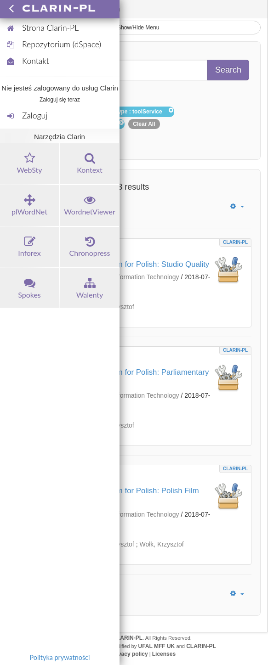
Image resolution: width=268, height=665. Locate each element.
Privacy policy (129, 654)
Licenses (164, 654)
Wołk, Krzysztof (161, 544)
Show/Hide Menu (134, 27)
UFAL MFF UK (156, 646)
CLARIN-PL (235, 242)
